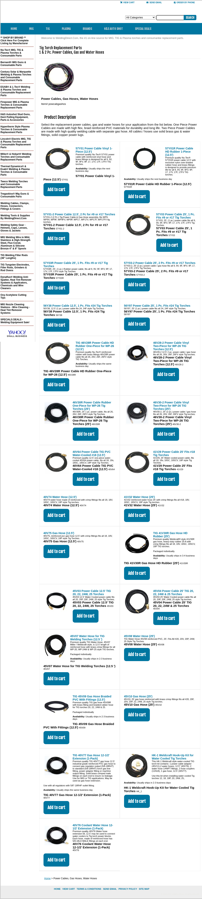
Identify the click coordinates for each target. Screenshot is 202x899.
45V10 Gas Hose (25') (138, 696)
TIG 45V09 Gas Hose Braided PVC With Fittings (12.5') (92, 698)
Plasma (67, 29)
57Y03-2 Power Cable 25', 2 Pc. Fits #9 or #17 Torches (160, 263)
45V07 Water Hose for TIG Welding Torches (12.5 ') (87, 637)
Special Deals (143, 29)
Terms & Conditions (89, 889)
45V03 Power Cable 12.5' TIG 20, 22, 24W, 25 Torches (92, 592)
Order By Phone (184, 2)
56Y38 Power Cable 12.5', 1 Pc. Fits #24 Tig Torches (78, 305)
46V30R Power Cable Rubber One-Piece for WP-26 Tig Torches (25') (92, 405)
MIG (32, 29)
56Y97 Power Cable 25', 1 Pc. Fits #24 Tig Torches (157, 305)
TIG (49, 29)
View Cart (127, 2)
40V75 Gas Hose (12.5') (59, 533)
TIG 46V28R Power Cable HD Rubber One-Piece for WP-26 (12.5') (95, 346)
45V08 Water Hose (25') (139, 636)
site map (144, 889)
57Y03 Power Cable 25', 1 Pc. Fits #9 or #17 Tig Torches (175, 216)
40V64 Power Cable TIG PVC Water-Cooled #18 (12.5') (92, 453)
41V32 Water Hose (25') (139, 497)
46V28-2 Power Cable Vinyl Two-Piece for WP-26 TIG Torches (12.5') (171, 346)
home (57, 889)
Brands (89, 29)
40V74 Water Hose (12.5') (60, 497)
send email (154, 2)
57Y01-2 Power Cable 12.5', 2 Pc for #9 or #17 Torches (79, 214)
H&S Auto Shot (113, 29)
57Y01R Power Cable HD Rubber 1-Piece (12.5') (179, 151)
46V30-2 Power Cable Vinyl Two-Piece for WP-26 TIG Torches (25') (171, 405)
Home (14, 29)
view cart (68, 889)
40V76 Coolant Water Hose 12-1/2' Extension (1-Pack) (93, 827)
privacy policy (127, 889)
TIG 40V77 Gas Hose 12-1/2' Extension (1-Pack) (91, 757)
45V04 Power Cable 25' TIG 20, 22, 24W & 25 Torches (173, 592)
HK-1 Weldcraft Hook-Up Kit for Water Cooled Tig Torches (173, 757)
